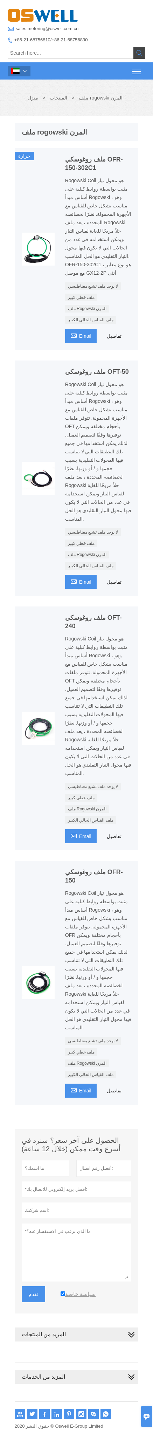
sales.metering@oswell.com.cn (47, 28)
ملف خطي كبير (81, 297)
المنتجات (58, 98)
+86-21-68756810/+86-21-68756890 (51, 39)
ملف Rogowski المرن (87, 308)
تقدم (33, 1294)
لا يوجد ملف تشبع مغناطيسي (93, 286)
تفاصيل (114, 336)
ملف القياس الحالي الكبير (90, 319)
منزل (33, 98)
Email (80, 335)
